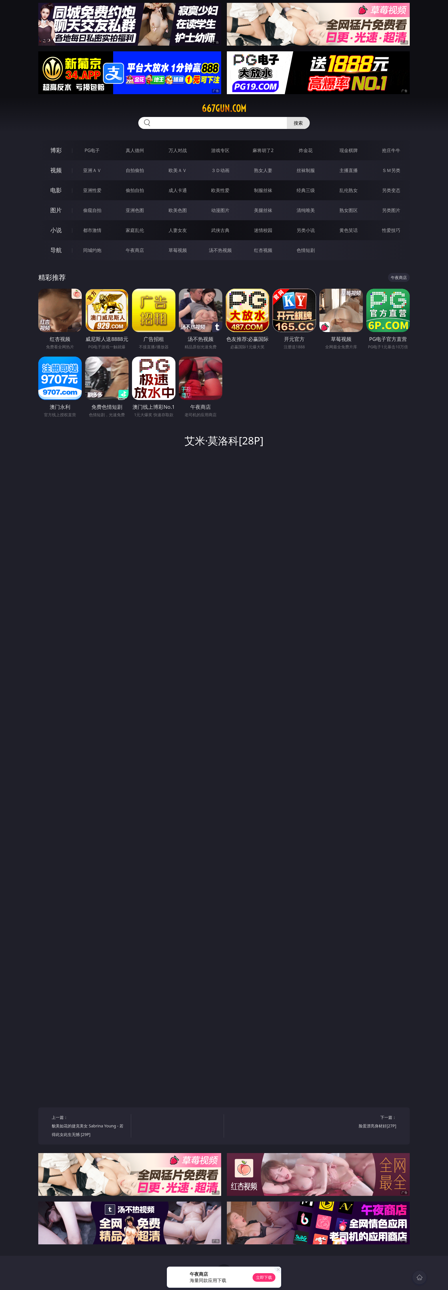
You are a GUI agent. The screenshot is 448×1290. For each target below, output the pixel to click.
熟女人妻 (263, 170)
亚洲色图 (135, 210)
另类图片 (391, 210)
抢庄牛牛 (391, 150)
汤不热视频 (220, 250)
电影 (56, 190)
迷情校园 (263, 230)
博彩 (56, 150)
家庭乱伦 (135, 230)
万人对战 (178, 150)
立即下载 (264, 1277)
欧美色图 (178, 210)
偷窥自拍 (92, 210)
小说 (56, 230)
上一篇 (89, 1127)
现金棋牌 (348, 150)
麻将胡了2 (263, 150)
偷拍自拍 (135, 190)
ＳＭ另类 (391, 170)
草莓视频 (178, 250)
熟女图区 (348, 210)
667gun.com (224, 108)
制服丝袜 (263, 190)
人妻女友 (178, 230)
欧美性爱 (220, 190)
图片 (56, 210)
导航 (56, 250)
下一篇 (358, 1122)
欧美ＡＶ (178, 170)
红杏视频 (263, 250)
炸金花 (306, 150)
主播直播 (348, 170)
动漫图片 (220, 210)
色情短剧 (306, 250)
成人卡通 (178, 190)
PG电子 (92, 150)
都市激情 (92, 230)
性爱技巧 (391, 230)
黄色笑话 (348, 230)
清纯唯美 (306, 210)
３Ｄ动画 (220, 170)
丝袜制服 (306, 170)
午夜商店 (135, 250)
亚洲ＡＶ (92, 170)
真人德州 (135, 150)
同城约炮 (92, 250)
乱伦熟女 (348, 190)
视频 (56, 170)
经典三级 (306, 190)
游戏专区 (220, 150)
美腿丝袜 (263, 210)
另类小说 (306, 230)
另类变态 (391, 190)
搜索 (298, 123)
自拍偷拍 (135, 170)
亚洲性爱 (92, 190)
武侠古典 (220, 230)
